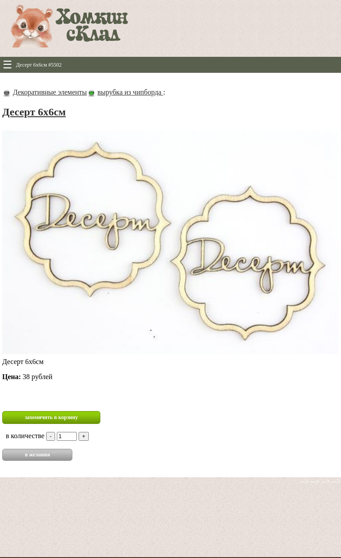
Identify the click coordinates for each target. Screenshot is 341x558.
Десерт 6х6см (34, 112)
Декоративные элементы (50, 92)
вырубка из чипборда (130, 92)
